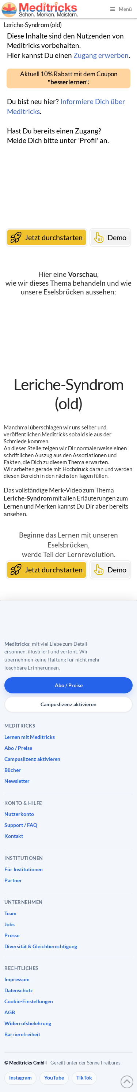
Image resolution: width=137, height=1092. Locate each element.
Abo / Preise (69, 685)
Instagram (20, 1077)
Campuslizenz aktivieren (68, 704)
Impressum (17, 979)
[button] (68, 78)
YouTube (54, 1077)
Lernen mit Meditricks (29, 737)
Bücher (12, 770)
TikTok (84, 1077)
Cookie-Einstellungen (28, 1001)
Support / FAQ (20, 825)
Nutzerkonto (19, 814)
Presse (11, 935)
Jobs (9, 924)
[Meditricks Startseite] (44, 623)
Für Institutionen (23, 869)
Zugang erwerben (101, 55)
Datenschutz (18, 990)
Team (10, 913)
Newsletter (17, 781)
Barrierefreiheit (22, 1034)
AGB (9, 1012)
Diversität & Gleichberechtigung (40, 946)
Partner (13, 880)
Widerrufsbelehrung (27, 1023)
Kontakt (13, 836)
